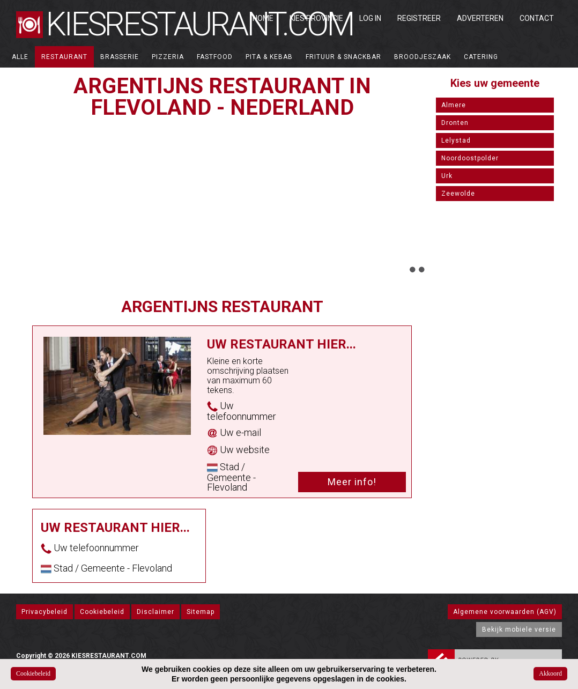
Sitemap (200, 612)
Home (263, 18)
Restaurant (64, 57)
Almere (453, 105)
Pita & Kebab (269, 57)
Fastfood (215, 57)
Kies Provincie (316, 18)
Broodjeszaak (422, 57)
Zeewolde (458, 193)
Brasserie (119, 57)
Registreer (419, 18)
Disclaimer (155, 612)
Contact (537, 18)
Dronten (455, 123)
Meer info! (352, 481)
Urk (447, 176)
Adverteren (480, 18)
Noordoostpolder (470, 158)
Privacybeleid (44, 612)
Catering (481, 57)
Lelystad (456, 140)
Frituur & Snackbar (343, 57)
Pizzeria (168, 57)
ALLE (20, 57)
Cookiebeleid (102, 612)
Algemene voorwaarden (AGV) (505, 612)
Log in (370, 18)
